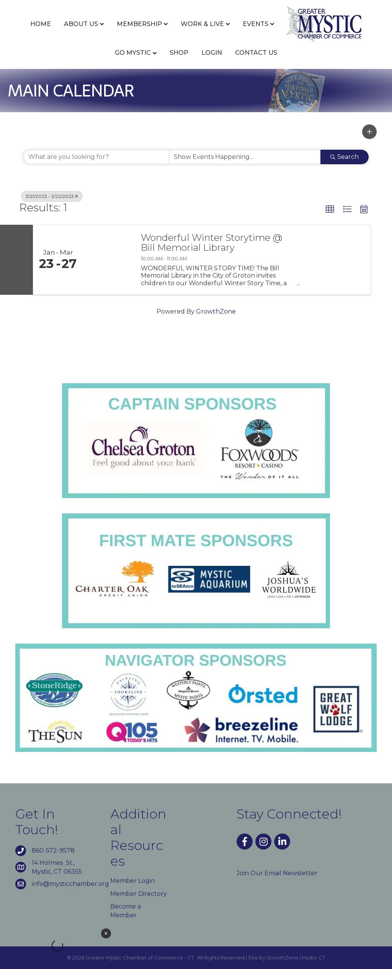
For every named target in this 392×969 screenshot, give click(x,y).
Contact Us (256, 52)
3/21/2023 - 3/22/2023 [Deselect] (52, 196)
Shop (179, 52)
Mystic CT (313, 957)
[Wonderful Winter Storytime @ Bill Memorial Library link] (108, 259)
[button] (369, 131)
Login (211, 52)
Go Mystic (133, 52)
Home (40, 24)
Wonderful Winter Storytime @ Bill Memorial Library (211, 243)
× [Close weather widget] (106, 933)
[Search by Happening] (245, 157)
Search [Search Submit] (344, 156)
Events (255, 24)
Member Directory (138, 893)
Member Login (132, 880)
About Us (81, 24)
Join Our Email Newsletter (277, 873)
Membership (139, 24)
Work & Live (202, 24)
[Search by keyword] (96, 157)
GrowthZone (216, 311)
